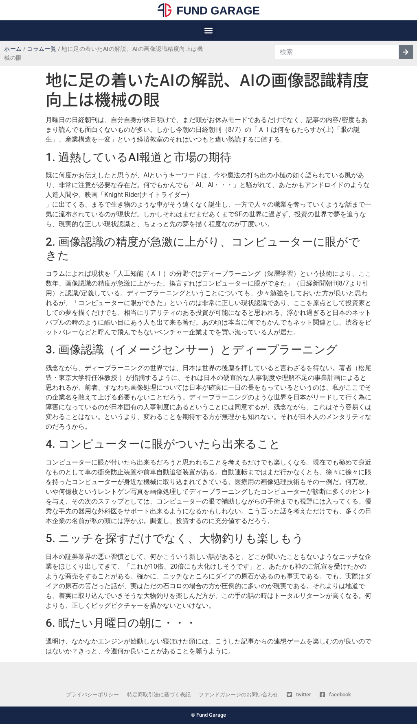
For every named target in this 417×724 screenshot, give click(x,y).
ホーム (13, 49)
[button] (208, 30)
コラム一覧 (42, 49)
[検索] (406, 52)
